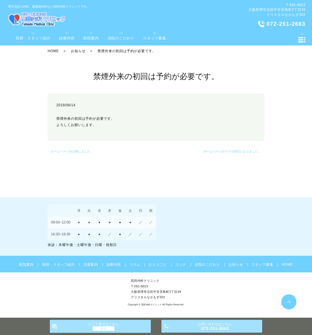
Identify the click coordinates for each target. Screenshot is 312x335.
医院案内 (26, 264)
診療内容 (113, 264)
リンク (180, 264)
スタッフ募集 (262, 264)
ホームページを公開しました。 (72, 151)
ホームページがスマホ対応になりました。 (232, 151)
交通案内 (90, 264)
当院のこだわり (207, 264)
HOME (53, 51)
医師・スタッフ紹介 (58, 264)
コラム (134, 264)
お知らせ (78, 51)
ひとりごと (158, 264)
